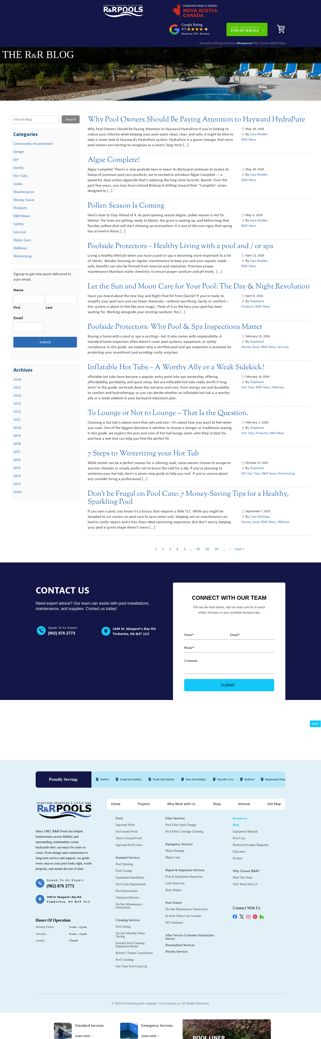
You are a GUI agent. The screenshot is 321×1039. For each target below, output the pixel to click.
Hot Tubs (247, 372)
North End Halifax (164, 780)
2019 (17, 420)
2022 (17, 396)
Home (170, 25)
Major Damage (174, 851)
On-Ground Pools (127, 832)
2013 (17, 468)
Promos (237, 859)
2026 (17, 364)
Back (315, 724)
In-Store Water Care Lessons (183, 916)
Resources (229, 25)
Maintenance (23, 177)
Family (18, 152)
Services (211, 25)
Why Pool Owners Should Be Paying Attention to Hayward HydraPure (196, 104)
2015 (17, 452)
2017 (16, 436)
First (17, 292)
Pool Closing (124, 871)
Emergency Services (179, 845)
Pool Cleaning (125, 960)
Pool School (173, 903)
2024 (17, 380)
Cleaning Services (128, 921)
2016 (17, 444)
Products (247, 291)
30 (217, 534)
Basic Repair (173, 891)
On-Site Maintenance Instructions (129, 907)
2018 (17, 428)
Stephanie (257, 286)
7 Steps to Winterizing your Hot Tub (143, 438)
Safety (18, 209)
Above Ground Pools (129, 839)
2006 (17, 477)
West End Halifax (196, 780)
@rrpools (46, 744)
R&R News (248, 124)
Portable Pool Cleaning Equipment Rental (130, 945)
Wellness (278, 372)
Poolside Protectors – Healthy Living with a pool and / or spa (180, 231)
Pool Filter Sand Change (180, 825)
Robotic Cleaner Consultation (134, 954)
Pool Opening (124, 865)
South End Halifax (131, 780)
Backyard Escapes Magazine (251, 845)
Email (18, 303)
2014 (17, 460)
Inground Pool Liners (129, 845)
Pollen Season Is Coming (126, 190)
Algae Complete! (114, 145)
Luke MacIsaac (260, 501)
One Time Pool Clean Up (131, 967)
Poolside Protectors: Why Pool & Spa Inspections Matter (175, 312)
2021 (17, 404)
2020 (17, 412)
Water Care (22, 225)
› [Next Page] (230, 534)
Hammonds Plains (275, 780)
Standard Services (128, 858)
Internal (244, 805)
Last (49, 292)
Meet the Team (242, 878)
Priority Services (176, 952)
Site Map (274, 805)
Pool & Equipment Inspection (184, 877)
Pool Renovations (127, 891)
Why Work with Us (181, 805)
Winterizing (286, 458)
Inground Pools (125, 825)
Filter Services (175, 819)
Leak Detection (175, 884)
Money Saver (250, 332)
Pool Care (239, 839)
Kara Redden (259, 119)
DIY (243, 458)
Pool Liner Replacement (131, 885)
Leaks (17, 169)
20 (207, 534)
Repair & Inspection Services (185, 871)
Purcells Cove (225, 780)
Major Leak (172, 858)
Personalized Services (180, 946)
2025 (17, 372)
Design (18, 136)
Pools (182, 25)
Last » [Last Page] (239, 534)
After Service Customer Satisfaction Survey (189, 937)
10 (198, 534)
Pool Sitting (123, 927)
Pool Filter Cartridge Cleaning (184, 832)
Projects (196, 25)
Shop (278, 25)
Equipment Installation (130, 878)
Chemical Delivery (127, 898)
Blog (236, 825)
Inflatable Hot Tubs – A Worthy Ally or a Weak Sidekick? (176, 352)
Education (239, 852)
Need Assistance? (246, 12)
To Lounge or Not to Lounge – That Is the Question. (168, 398)
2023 (17, 388)
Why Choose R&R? (254, 25)
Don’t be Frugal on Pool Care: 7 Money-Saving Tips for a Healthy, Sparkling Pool (188, 483)
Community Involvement (33, 128)
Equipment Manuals (245, 832)
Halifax (104, 780)
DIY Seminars (174, 923)
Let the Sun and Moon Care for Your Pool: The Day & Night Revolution (199, 271)
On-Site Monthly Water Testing (130, 936)
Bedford (249, 780)
